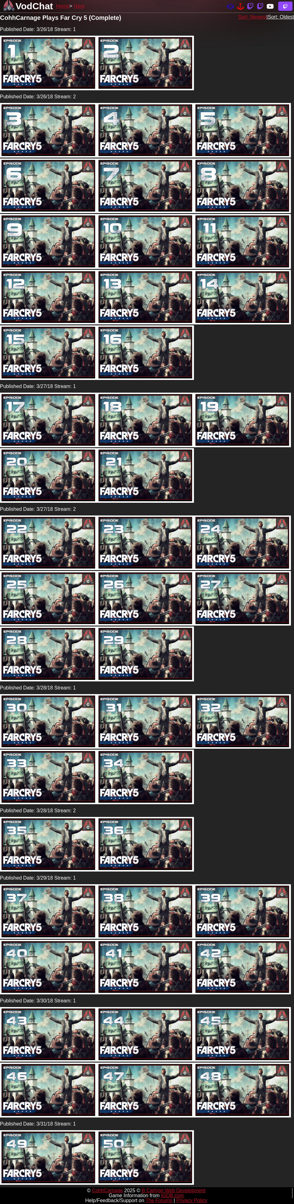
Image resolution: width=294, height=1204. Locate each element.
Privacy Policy (191, 1200)
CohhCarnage (107, 1190)
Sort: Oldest (281, 17)
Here (79, 6)
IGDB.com (172, 1195)
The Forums (159, 1200)
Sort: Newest (252, 17)
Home (62, 6)
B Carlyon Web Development (173, 1190)
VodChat (34, 6)
